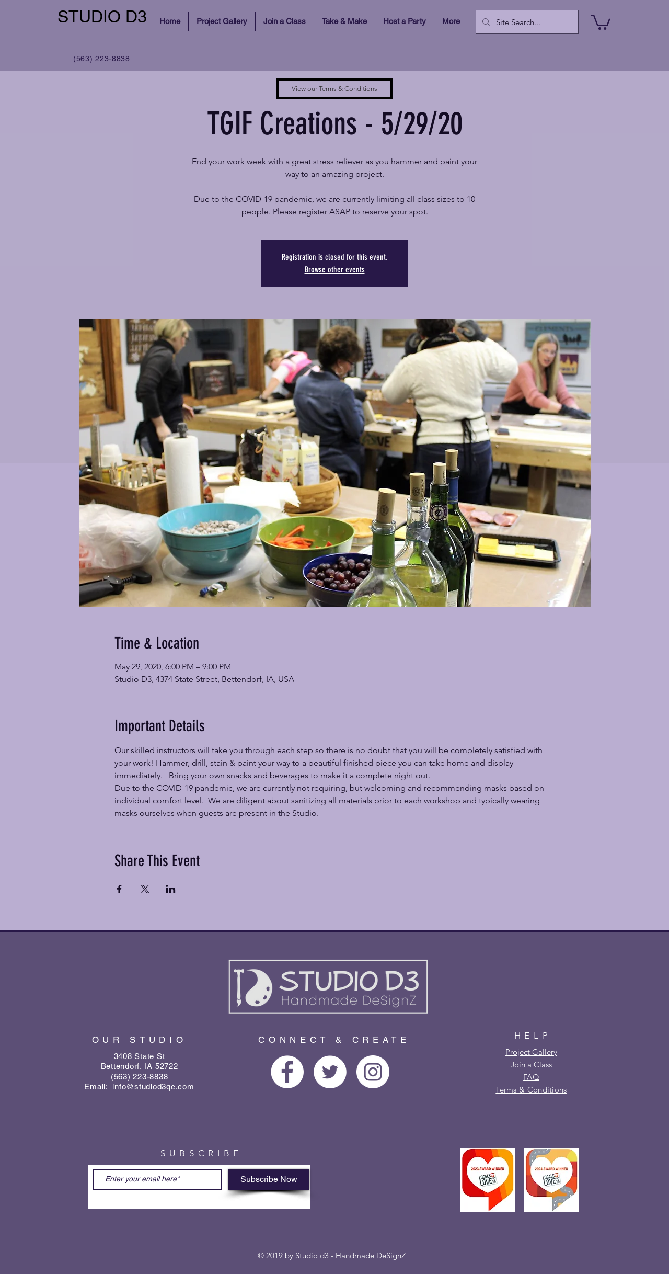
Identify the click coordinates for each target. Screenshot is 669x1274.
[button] (600, 21)
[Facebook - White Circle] (287, 1071)
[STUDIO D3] (103, 17)
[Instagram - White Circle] (372, 1071)
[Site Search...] (526, 21)
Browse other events (335, 270)
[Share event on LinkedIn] (171, 889)
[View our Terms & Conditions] (334, 88)
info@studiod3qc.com (153, 1086)
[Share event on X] (145, 889)
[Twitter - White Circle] (330, 1071)
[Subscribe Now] (268, 1179)
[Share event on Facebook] (119, 889)
